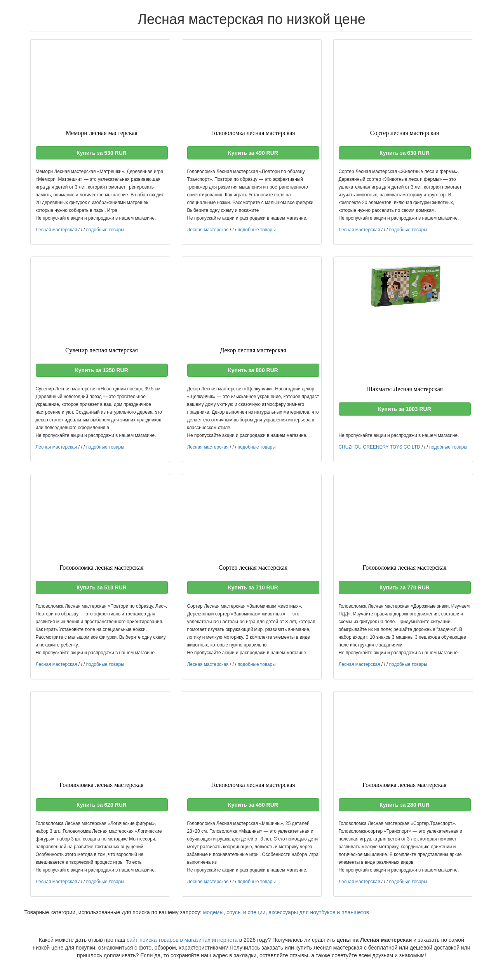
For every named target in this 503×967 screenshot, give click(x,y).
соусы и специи (245, 912)
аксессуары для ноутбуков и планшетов (318, 912)
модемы (213, 912)
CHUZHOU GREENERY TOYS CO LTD (379, 447)
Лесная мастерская (56, 229)
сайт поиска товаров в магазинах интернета (182, 940)
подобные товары (105, 229)
